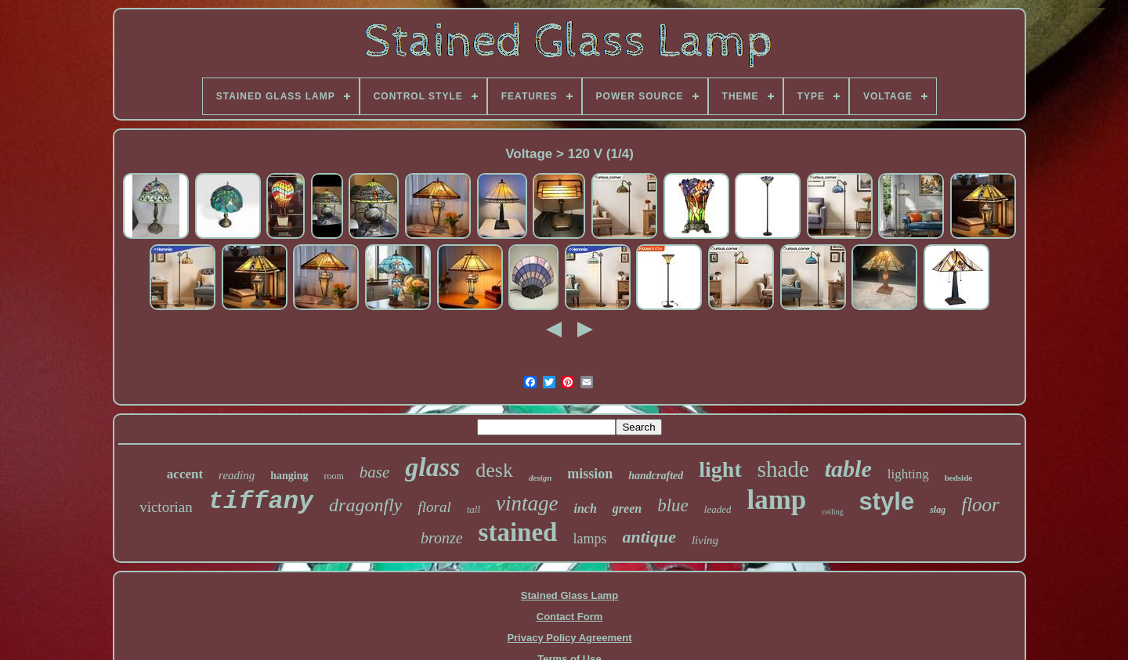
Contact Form (570, 616)
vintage (527, 503)
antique (648, 536)
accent (185, 474)
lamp (776, 500)
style (887, 501)
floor (980, 504)
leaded (718, 509)
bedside (958, 477)
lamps (589, 538)
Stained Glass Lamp (569, 595)
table (848, 468)
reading (237, 475)
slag (937, 509)
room (333, 476)
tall (473, 509)
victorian (166, 507)
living (705, 540)
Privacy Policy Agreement (569, 638)
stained (518, 532)
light (720, 469)
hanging (289, 475)
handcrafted (655, 475)
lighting (908, 474)
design (540, 477)
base (375, 472)
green (627, 508)
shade (783, 468)
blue (673, 505)
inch (585, 508)
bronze (442, 537)
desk (494, 470)
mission (590, 473)
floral (434, 507)
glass (432, 467)
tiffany (260, 501)
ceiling (832, 511)
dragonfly (365, 505)
